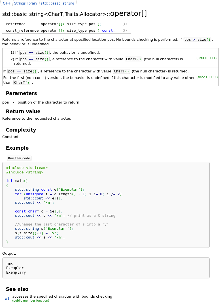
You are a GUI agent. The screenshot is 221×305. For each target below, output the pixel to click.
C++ (6, 3)
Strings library (25, 3)
